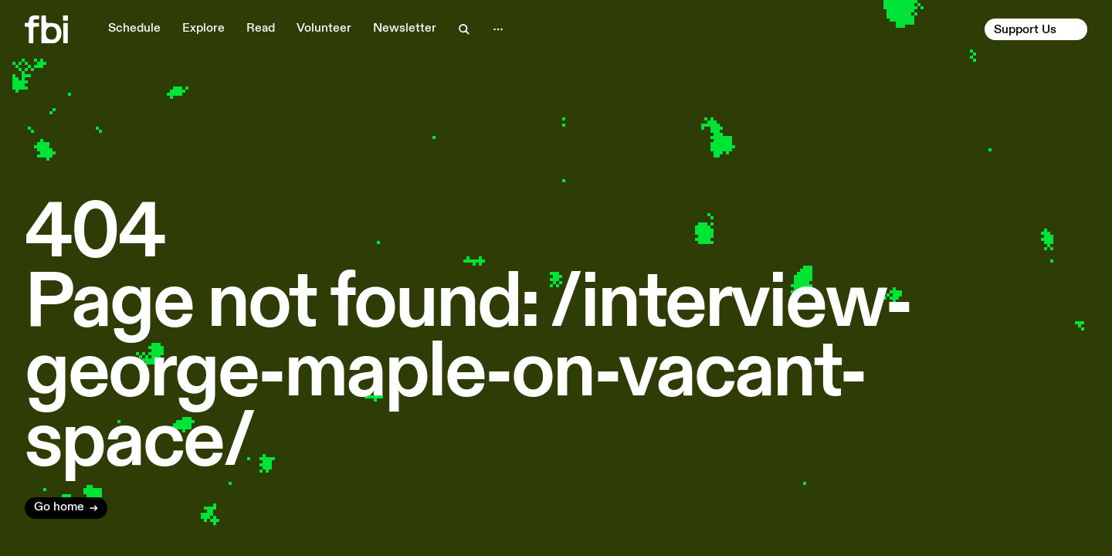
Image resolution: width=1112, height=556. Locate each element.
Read (260, 28)
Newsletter (404, 28)
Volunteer (324, 28)
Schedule (134, 28)
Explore (203, 28)
